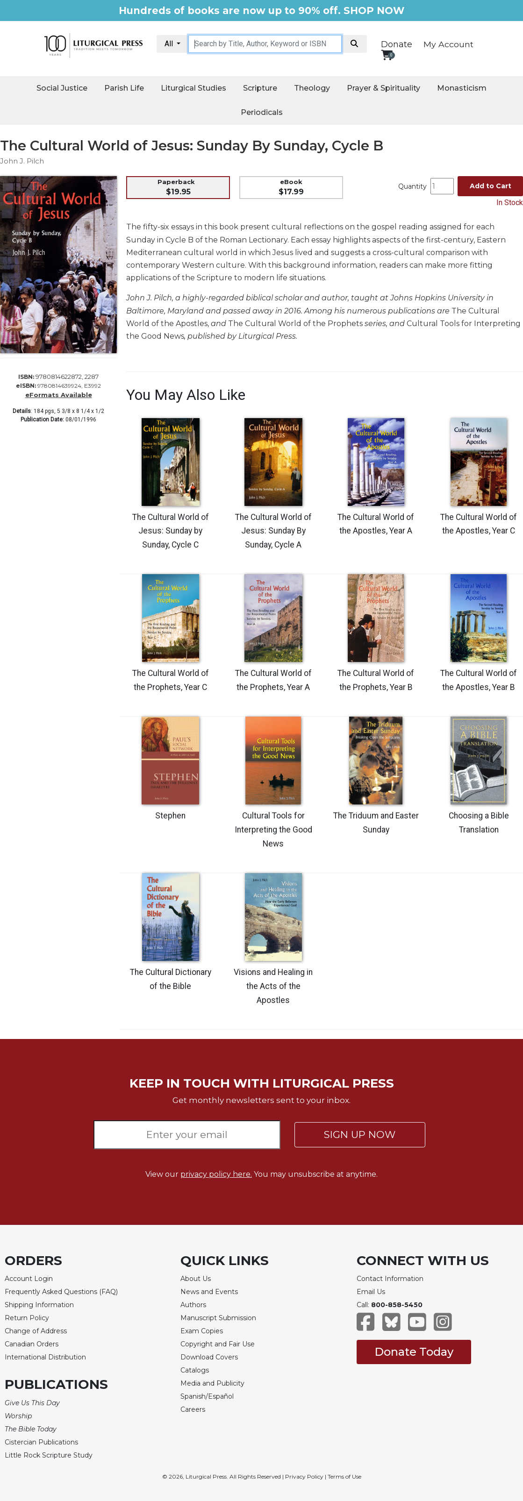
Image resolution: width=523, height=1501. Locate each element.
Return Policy (27, 1318)
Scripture (260, 88)
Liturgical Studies (193, 88)
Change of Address (36, 1331)
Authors (193, 1305)
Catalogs (194, 1370)
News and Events (209, 1292)
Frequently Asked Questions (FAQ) (61, 1292)
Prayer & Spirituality (383, 88)
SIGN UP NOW (359, 1134)
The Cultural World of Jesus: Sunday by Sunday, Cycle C (170, 531)
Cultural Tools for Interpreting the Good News (273, 829)
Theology (312, 88)
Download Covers (209, 1357)
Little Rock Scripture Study (49, 1455)
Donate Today (413, 1352)
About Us (195, 1278)
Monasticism (462, 88)
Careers (192, 1409)
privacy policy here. (216, 1174)
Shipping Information (39, 1305)
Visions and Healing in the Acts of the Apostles (273, 986)
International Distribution (45, 1357)
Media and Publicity (212, 1383)
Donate (396, 44)
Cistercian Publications (41, 1442)
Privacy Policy (304, 1476)
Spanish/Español (207, 1396)
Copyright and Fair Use (217, 1344)
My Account (448, 44)
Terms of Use (344, 1476)
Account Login (29, 1278)
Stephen (170, 815)
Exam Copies (201, 1331)
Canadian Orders (31, 1344)
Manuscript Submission (218, 1318)
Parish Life (124, 88)
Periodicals (262, 112)
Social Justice (61, 88)
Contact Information (390, 1278)
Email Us (371, 1292)
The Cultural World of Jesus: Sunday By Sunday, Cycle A (273, 531)
